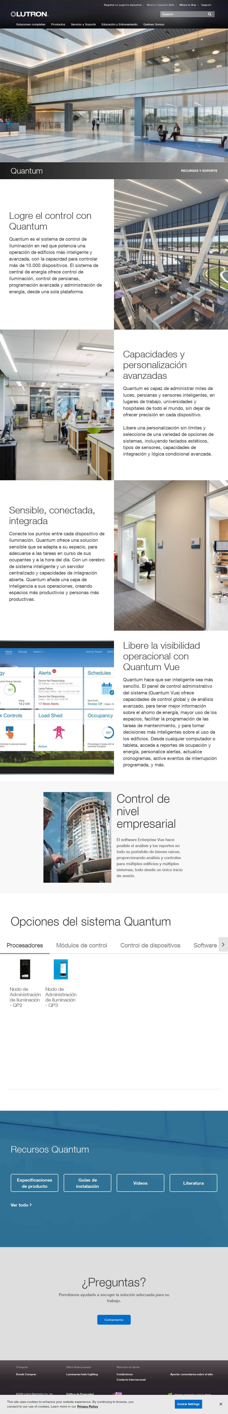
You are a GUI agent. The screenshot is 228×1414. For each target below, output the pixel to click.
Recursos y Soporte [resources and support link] (199, 170)
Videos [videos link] (140, 1183)
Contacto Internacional (131, 1379)
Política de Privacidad (80, 1394)
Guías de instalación (87, 1183)
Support (206, 4)
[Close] (221, 1404)
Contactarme (113, 1320)
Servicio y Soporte (83, 24)
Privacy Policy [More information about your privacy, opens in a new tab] (87, 1406)
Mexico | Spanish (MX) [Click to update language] (160, 4)
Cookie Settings (188, 1404)
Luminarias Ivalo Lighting (82, 1374)
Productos (58, 24)
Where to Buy (187, 4)
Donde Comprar (26, 1374)
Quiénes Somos (153, 24)
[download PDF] (25, 982)
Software (205, 945)
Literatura (193, 1183)
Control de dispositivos (150, 945)
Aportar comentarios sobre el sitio (191, 1374)
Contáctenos (125, 1374)
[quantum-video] (77, 837)
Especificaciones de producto (34, 1183)
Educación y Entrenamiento (120, 24)
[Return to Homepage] (48, 14)
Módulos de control (81, 945)
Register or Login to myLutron (123, 4)
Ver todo (19, 1205)
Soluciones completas (30, 24)
